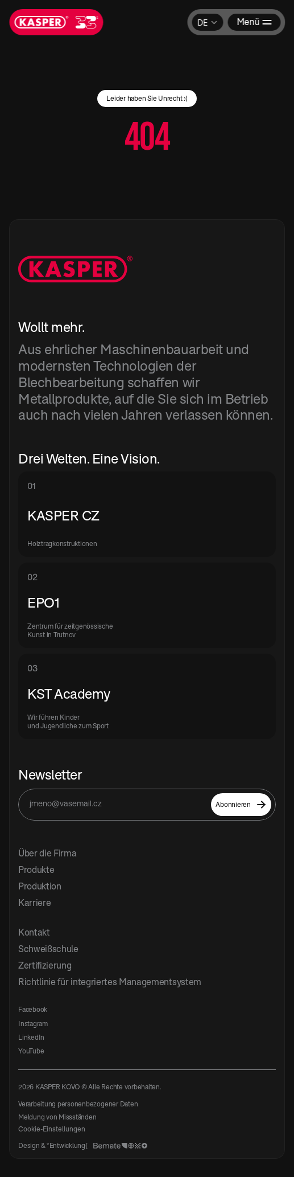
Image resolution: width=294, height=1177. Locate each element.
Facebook (32, 1009)
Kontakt (34, 932)
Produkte (36, 869)
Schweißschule (48, 948)
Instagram (33, 1023)
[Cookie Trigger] (51, 1129)
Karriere (34, 902)
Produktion (39, 886)
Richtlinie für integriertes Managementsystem (109, 981)
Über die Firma (47, 853)
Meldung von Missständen (57, 1117)
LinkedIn (31, 1037)
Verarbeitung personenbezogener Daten (78, 1104)
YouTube (31, 1051)
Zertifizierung (45, 965)
